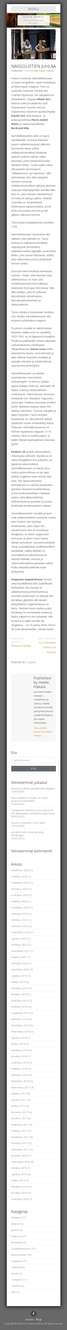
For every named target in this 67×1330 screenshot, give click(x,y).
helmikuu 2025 (19, 889)
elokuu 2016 (18, 1180)
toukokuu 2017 (20, 1124)
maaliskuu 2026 (20, 870)
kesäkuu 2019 (19, 994)
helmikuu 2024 (19, 913)
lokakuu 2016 (19, 1168)
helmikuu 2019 (19, 1019)
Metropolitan (18, 1254)
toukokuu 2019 (20, 1000)
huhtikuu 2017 (19, 1130)
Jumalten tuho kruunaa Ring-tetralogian (27, 833)
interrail (15, 1224)
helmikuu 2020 (19, 963)
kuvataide (16, 1242)
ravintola (16, 1267)
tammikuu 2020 (20, 969)
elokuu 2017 (18, 1106)
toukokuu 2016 (20, 1199)
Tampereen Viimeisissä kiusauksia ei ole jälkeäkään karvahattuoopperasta (32, 811)
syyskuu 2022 (19, 938)
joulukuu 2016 (19, 1155)
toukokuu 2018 (20, 1062)
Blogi (38, 1319)
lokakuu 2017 (19, 1093)
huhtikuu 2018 (19, 1068)
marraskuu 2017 (20, 1087)
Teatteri (15, 1286)
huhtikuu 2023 (19, 920)
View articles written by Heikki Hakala (43, 731)
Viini (13, 1292)
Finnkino (16, 1217)
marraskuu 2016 (20, 1162)
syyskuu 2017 (19, 1100)
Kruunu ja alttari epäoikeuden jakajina (33, 788)
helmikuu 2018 (19, 1075)
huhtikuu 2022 (19, 944)
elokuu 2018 (18, 1044)
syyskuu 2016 (19, 1174)
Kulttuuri (16, 1236)
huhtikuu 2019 (19, 1006)
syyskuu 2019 (19, 975)
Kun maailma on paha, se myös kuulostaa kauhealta (29, 799)
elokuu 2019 (18, 982)
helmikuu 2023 (19, 926)
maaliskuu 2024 (20, 907)
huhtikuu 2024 (19, 901)
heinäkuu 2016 (19, 1186)
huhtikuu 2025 (19, 876)
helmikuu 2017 (19, 1143)
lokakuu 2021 (19, 957)
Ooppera (31, 662)
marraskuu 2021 (20, 951)
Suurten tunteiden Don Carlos (28, 822)
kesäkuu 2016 (19, 1192)
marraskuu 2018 (20, 1031)
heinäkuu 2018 (19, 1050)
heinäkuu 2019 (19, 988)
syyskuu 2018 (19, 1037)
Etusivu (30, 1319)
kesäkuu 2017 (19, 1118)
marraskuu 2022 (20, 932)
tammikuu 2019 (20, 1025)
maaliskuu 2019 (20, 1013)
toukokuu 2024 (20, 895)
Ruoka (15, 1273)
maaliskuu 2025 (20, 882)
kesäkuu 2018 (19, 1056)
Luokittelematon (20, 1248)
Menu (33, 8)
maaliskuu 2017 (20, 1137)
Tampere (16, 1279)
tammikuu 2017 (20, 1149)
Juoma (15, 1230)
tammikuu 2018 (20, 1081)
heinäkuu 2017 (19, 1112)
